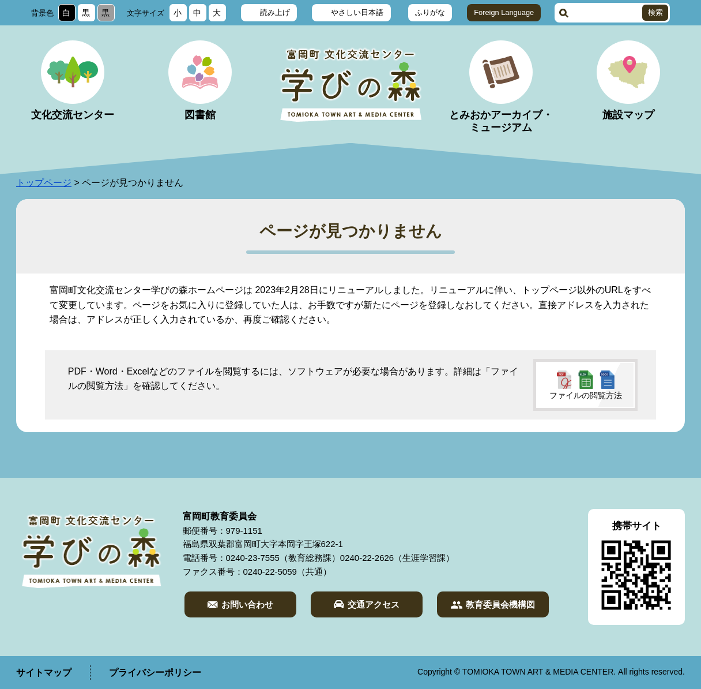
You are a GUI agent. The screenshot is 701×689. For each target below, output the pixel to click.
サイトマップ (43, 672)
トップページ (43, 183)
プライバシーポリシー (155, 672)
